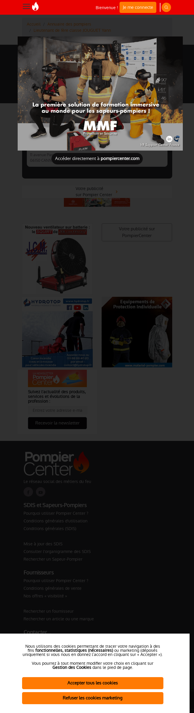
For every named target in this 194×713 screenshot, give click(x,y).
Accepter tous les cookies (92, 683)
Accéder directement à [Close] (97, 158)
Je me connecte (138, 7)
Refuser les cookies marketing (92, 698)
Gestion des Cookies (71, 667)
